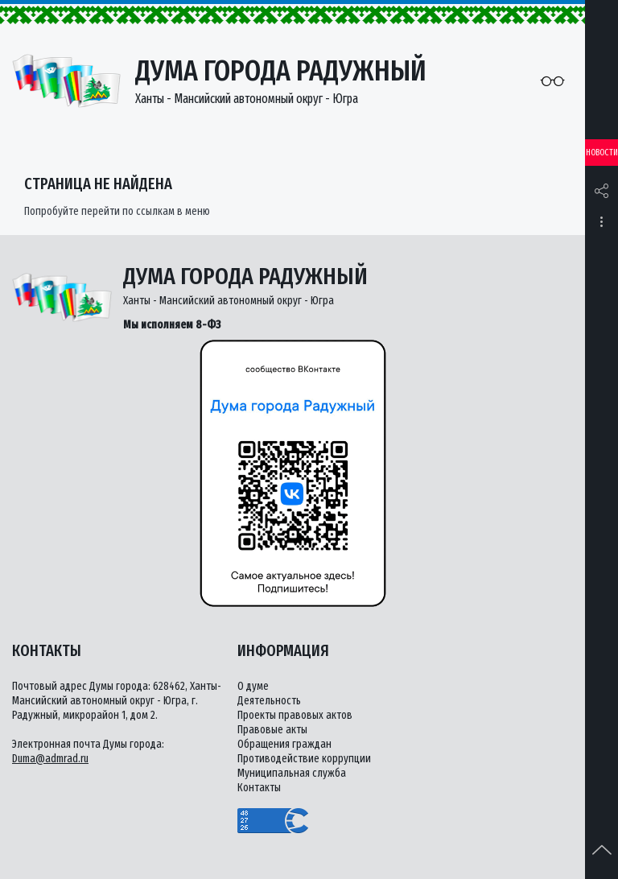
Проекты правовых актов (294, 715)
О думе (253, 686)
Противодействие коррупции (304, 759)
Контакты (259, 787)
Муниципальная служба (291, 773)
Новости (602, 152)
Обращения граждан (284, 744)
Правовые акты (272, 730)
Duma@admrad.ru (50, 759)
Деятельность (269, 701)
